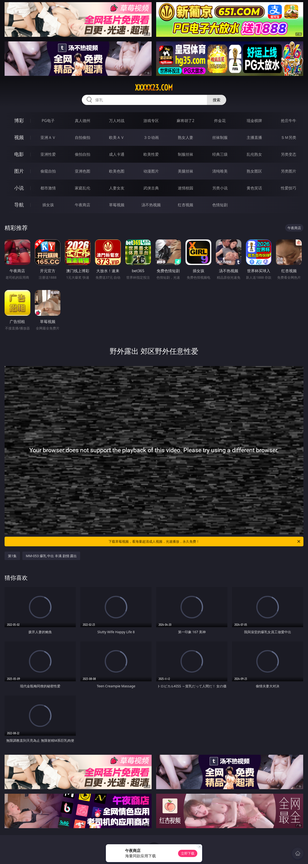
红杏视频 (185, 204)
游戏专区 (151, 120)
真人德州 (82, 120)
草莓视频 (116, 204)
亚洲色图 (82, 171)
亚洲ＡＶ (48, 137)
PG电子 (48, 120)
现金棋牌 (254, 120)
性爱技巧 (288, 188)
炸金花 (220, 120)
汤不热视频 (151, 204)
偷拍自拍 (82, 154)
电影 (19, 154)
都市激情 (48, 188)
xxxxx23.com (154, 87)
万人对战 (116, 120)
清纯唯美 (220, 171)
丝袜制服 (220, 137)
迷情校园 (185, 188)
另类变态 (288, 154)
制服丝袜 (185, 154)
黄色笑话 (254, 188)
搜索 (216, 100)
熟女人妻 (185, 137)
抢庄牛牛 (288, 120)
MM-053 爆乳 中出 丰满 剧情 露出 (51, 556)
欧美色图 (116, 171)
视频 (19, 137)
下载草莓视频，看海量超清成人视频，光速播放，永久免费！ (205, 541)
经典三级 (220, 154)
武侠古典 (151, 188)
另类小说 (220, 188)
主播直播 (254, 137)
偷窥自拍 (48, 171)
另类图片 (288, 171)
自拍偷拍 (82, 137)
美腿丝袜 (185, 171)
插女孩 (48, 204)
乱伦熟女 (254, 154)
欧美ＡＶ (116, 137)
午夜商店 (82, 204)
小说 (19, 188)
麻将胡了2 (185, 120)
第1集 (12, 556)
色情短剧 (220, 204)
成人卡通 (116, 154)
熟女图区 (254, 171)
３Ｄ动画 (151, 137)
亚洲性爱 (48, 154)
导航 (19, 204)
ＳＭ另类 (288, 137)
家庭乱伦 (82, 188)
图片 (19, 171)
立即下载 (187, 853)
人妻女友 (116, 188)
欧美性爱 (151, 154)
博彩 (19, 120)
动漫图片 (151, 171)
